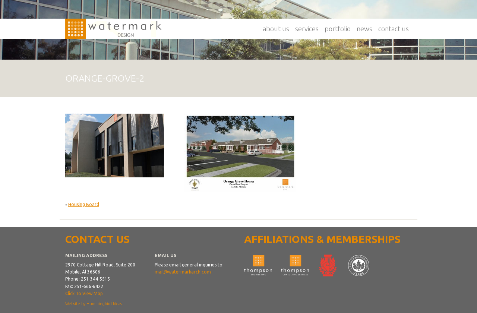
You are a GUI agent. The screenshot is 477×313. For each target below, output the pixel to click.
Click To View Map (84, 293)
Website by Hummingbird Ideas (93, 303)
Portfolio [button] (338, 28)
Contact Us (393, 28)
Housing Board (83, 204)
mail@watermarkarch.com (183, 271)
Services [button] (307, 28)
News (364, 28)
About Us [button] (276, 28)
